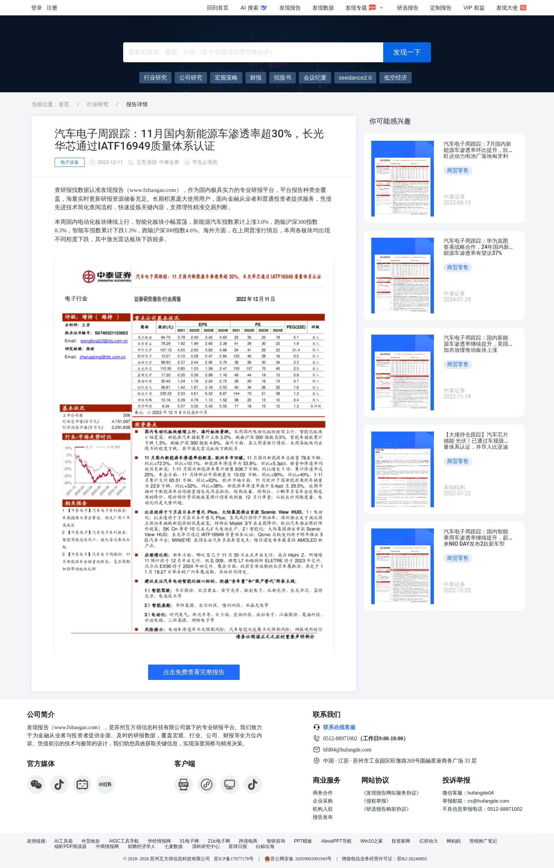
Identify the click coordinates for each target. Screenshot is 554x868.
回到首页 (218, 8)
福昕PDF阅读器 (70, 846)
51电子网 (189, 841)
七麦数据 (173, 846)
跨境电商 (248, 841)
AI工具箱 (63, 841)
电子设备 (69, 162)
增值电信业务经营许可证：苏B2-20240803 (384, 858)
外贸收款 (91, 841)
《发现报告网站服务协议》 (391, 793)
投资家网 (401, 841)
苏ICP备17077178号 (234, 858)
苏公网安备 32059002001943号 (298, 858)
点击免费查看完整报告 (194, 672)
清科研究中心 (206, 846)
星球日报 (238, 846)
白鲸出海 (265, 846)
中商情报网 (107, 846)
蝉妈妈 (454, 841)
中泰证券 (169, 162)
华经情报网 (159, 841)
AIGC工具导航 (123, 841)
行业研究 (97, 104)
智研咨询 (276, 841)
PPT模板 (303, 841)
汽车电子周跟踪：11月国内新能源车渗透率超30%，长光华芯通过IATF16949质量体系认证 (189, 139)
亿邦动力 (428, 841)
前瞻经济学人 (141, 846)
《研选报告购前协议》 (386, 809)
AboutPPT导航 (336, 841)
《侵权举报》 (376, 801)
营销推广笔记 (483, 841)
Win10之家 (371, 841)
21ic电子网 (219, 841)
